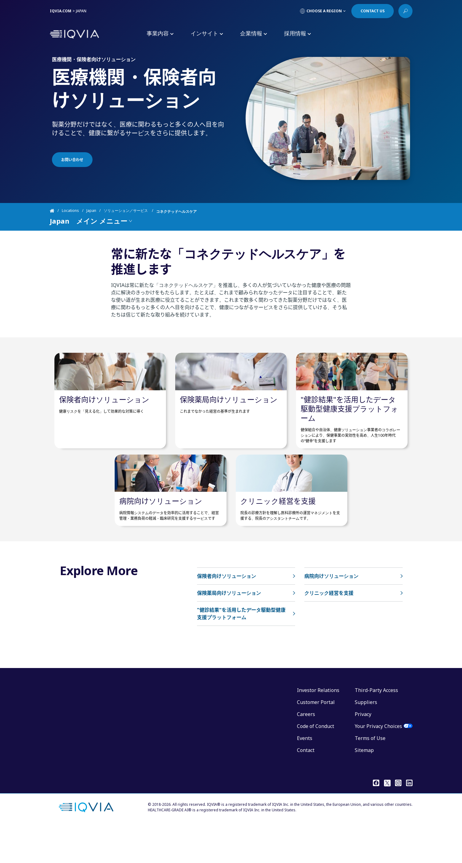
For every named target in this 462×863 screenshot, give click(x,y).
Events (304, 775)
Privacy (363, 751)
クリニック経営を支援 (278, 538)
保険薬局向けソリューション (229, 418)
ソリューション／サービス (126, 211)
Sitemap (364, 787)
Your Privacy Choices (378, 763)
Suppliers (366, 739)
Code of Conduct (315, 763)
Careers (306, 751)
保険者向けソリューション (104, 418)
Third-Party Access (376, 727)
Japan (91, 211)
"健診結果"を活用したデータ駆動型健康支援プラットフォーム (349, 427)
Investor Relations (318, 727)
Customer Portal (316, 739)
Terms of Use (370, 775)
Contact (305, 787)
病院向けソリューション (160, 538)
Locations (70, 211)
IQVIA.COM (60, 11)
